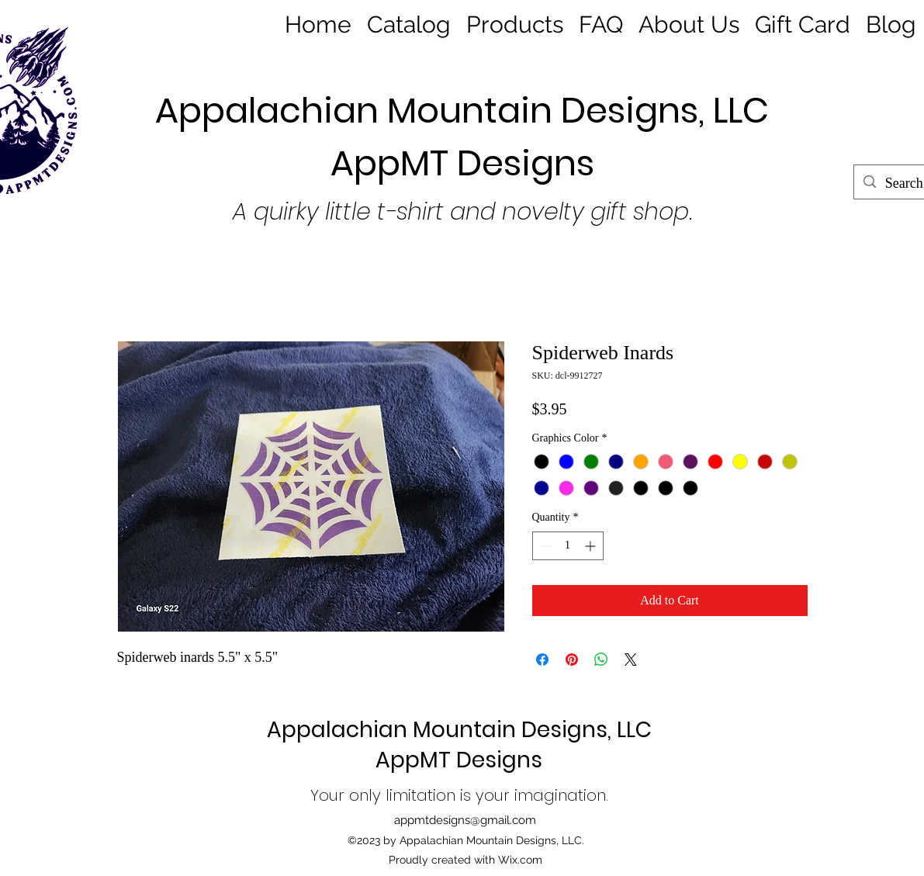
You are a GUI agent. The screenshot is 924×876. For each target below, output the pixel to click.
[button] (515, 23)
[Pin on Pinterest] (571, 659)
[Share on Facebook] (542, 659)
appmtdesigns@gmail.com (465, 820)
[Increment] (591, 545)
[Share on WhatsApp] (601, 659)
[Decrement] (544, 545)
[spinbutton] (568, 545)
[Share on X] (630, 659)
